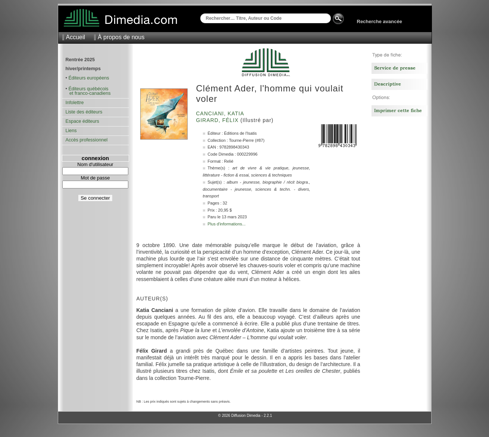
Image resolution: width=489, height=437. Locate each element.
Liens (71, 130)
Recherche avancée (379, 21)
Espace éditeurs (82, 121)
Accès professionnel (87, 140)
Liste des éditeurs (84, 112)
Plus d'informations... (227, 224)
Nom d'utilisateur (95, 164)
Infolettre (75, 102)
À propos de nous (121, 37)
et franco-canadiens (88, 93)
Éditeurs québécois (88, 88)
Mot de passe (95, 178)
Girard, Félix (218, 120)
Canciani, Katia (221, 113)
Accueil (75, 37)
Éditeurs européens (88, 78)
